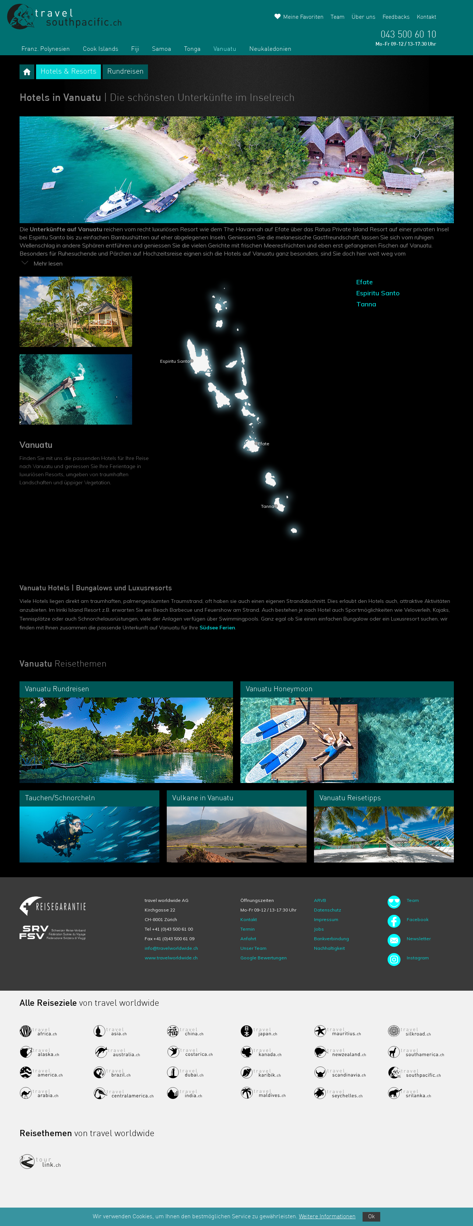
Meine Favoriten (303, 17)
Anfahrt (248, 938)
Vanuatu (224, 49)
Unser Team (253, 948)
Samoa (161, 49)
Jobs (319, 929)
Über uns (363, 17)
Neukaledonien (270, 49)
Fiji (135, 49)
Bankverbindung (331, 938)
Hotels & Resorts (68, 71)
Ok (371, 1217)
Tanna (366, 304)
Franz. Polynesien (45, 49)
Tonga (192, 49)
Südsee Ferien (217, 627)
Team (338, 17)
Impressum (326, 919)
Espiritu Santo (378, 293)
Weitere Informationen (327, 1217)
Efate (364, 282)
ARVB (320, 900)
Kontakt (426, 17)
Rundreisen (125, 71)
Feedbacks (396, 17)
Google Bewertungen (263, 957)
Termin (247, 929)
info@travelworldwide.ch (171, 948)
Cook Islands (100, 49)
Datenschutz (327, 910)
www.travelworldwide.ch (171, 957)
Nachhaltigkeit (329, 948)
